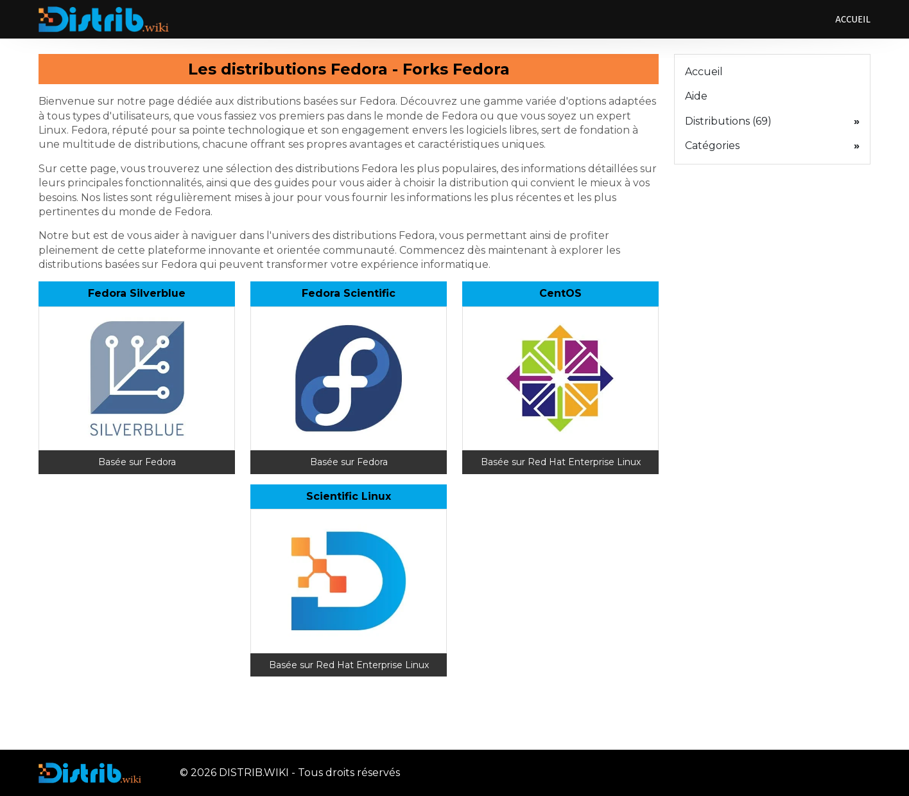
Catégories (772, 146)
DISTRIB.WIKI (254, 772)
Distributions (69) (772, 121)
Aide (696, 96)
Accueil (852, 19)
